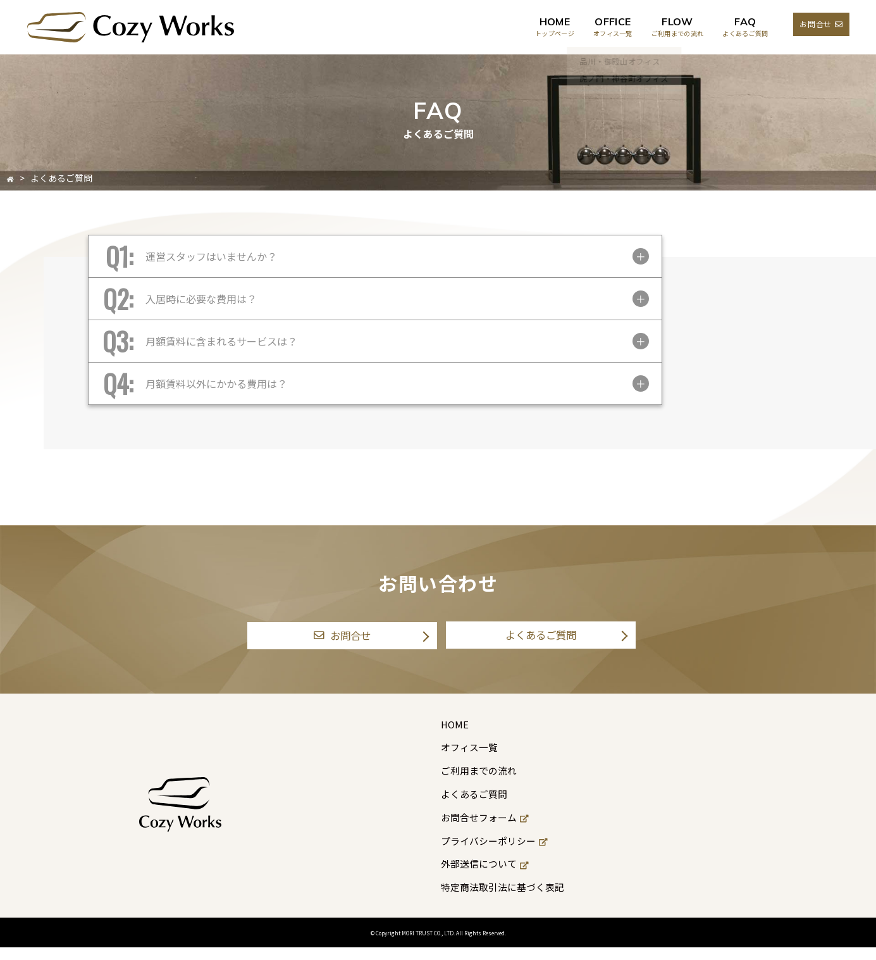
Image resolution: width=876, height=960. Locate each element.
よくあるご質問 (541, 641)
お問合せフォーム (484, 829)
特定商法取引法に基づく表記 (504, 899)
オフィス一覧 (468, 759)
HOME (452, 736)
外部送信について (484, 875)
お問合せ (820, 23)
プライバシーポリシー (495, 853)
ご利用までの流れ (478, 782)
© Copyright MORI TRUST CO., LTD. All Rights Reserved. (438, 944)
